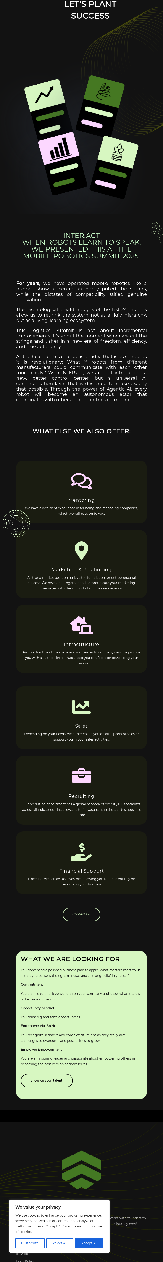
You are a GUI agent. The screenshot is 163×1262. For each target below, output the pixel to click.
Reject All (59, 1243)
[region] (59, 1226)
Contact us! (81, 914)
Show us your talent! (46, 1080)
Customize (29, 1243)
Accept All (89, 1243)
